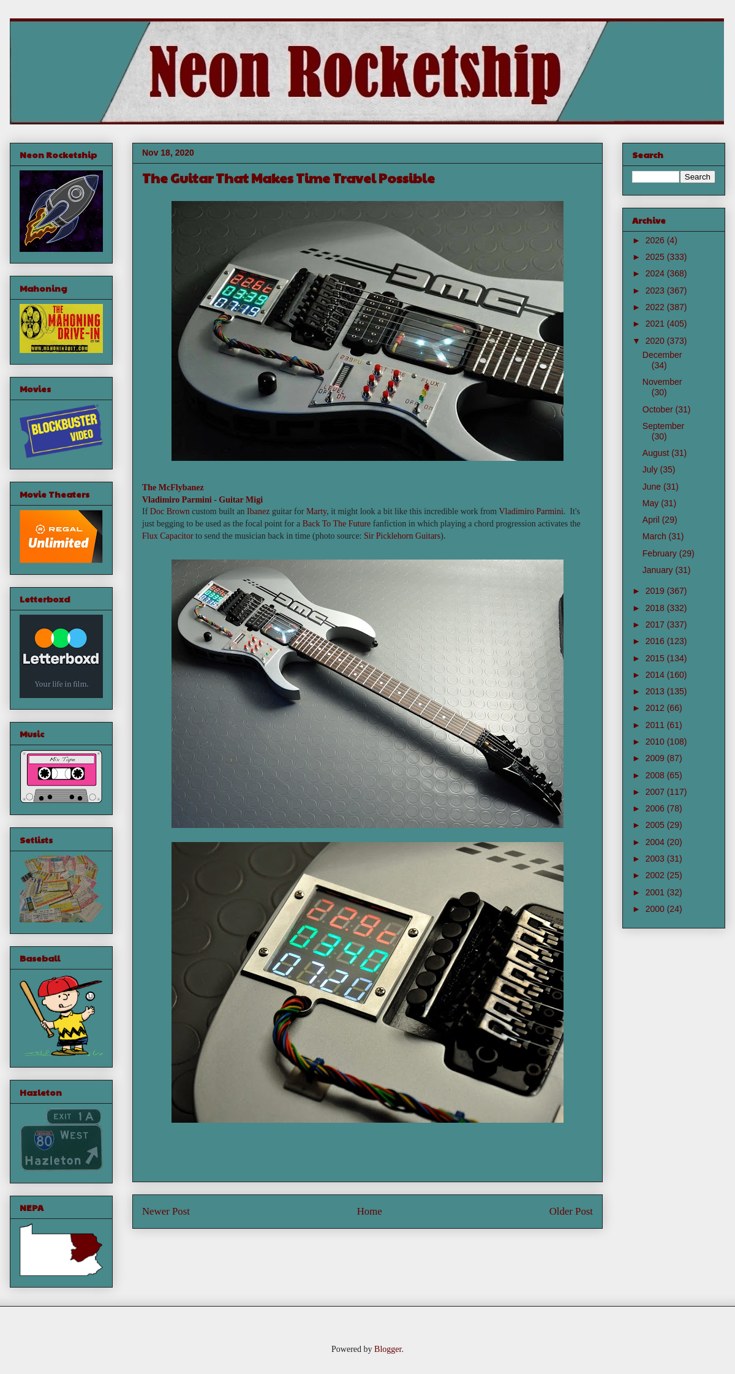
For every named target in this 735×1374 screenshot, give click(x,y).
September (663, 426)
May (652, 503)
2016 (656, 641)
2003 (656, 858)
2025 (656, 257)
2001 (656, 892)
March (656, 536)
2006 (656, 808)
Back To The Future (337, 523)
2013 (656, 691)
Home (369, 1211)
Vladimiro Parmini (177, 499)
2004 (656, 842)
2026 (656, 240)
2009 (656, 758)
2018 (656, 608)
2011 (656, 725)
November (662, 382)
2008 (656, 775)
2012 (656, 708)
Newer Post (166, 1211)
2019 (656, 591)
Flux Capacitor (168, 536)
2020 (656, 341)
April (652, 520)
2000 (656, 909)
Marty (316, 511)
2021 (656, 323)
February (661, 553)
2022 (656, 307)
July (651, 469)
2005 (656, 825)
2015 (656, 658)
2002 (656, 875)
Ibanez (258, 511)
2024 (656, 273)
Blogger (387, 1349)
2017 (656, 624)
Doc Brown (170, 511)
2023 (656, 290)
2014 (656, 675)
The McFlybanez (173, 487)
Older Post (571, 1211)
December (662, 355)
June (653, 487)
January (659, 570)
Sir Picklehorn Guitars (402, 536)
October (659, 409)
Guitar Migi (242, 499)
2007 (656, 792)
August (657, 453)
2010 (656, 741)
